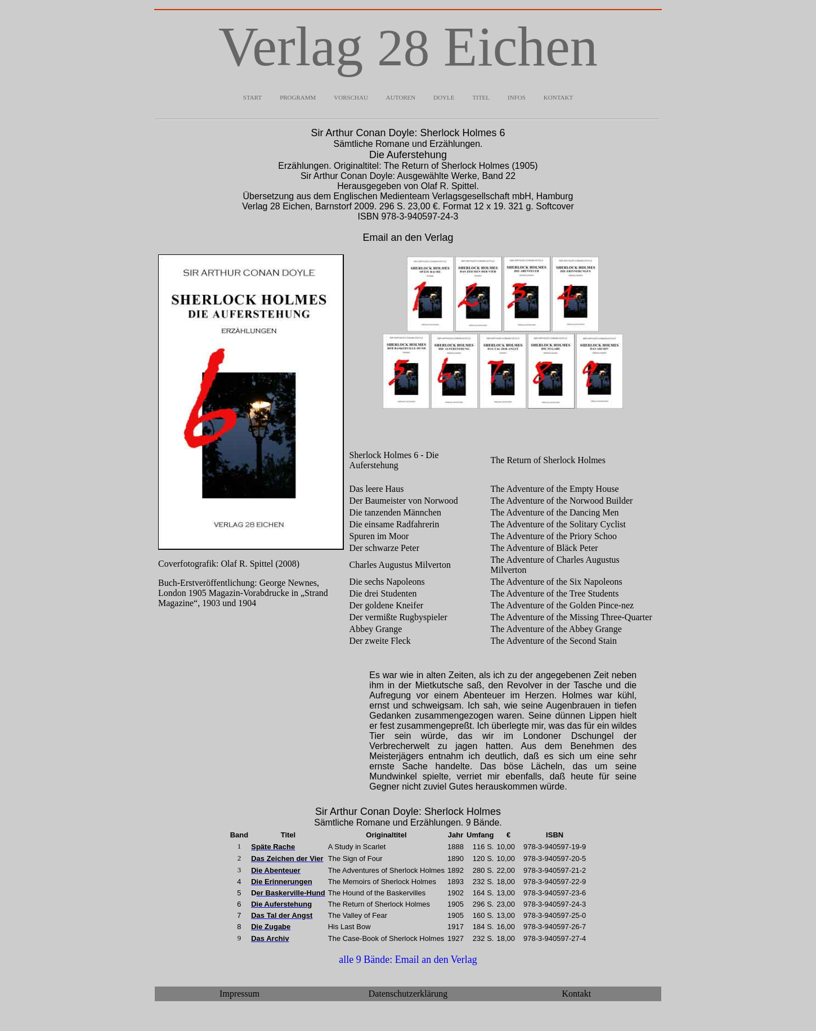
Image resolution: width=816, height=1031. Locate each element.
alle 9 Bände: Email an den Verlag (408, 961)
